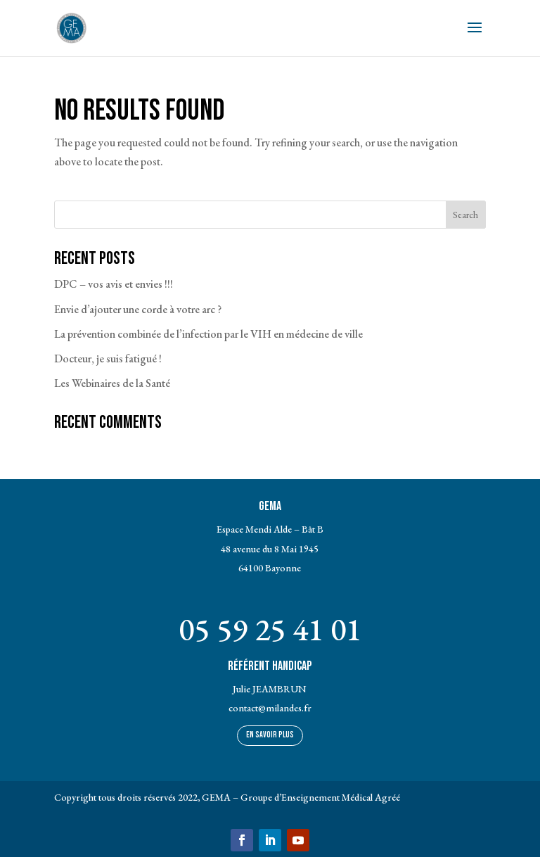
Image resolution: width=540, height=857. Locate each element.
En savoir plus (270, 735)
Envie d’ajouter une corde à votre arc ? (137, 309)
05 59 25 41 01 (270, 629)
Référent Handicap (269, 666)
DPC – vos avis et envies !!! (113, 284)
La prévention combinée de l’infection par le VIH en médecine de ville (208, 333)
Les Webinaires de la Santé (112, 383)
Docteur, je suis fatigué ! (108, 358)
